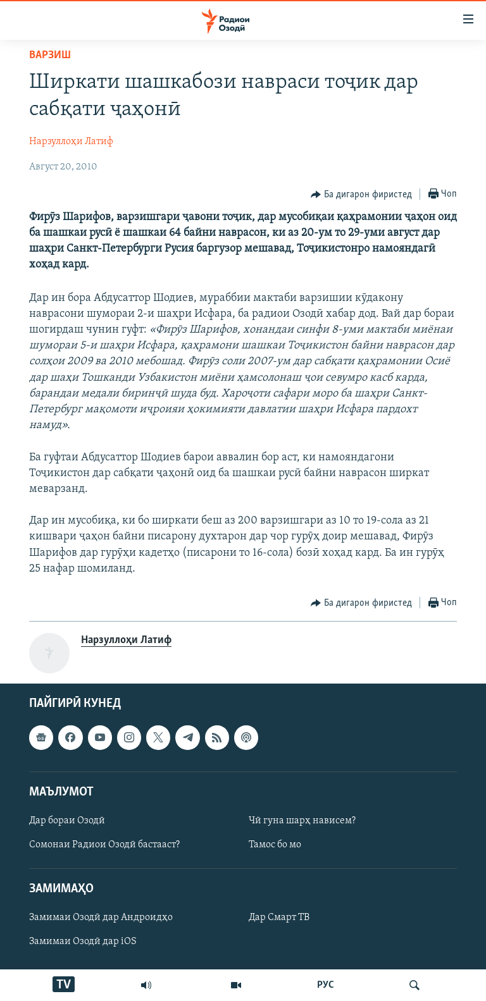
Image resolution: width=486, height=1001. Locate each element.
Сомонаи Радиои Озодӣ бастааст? (104, 845)
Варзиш (50, 55)
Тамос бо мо (275, 845)
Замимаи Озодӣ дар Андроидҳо (101, 918)
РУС (325, 985)
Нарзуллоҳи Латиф (71, 142)
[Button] (361, 195)
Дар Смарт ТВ (279, 918)
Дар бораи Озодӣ (67, 821)
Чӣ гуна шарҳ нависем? (302, 821)
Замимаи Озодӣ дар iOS (83, 942)
